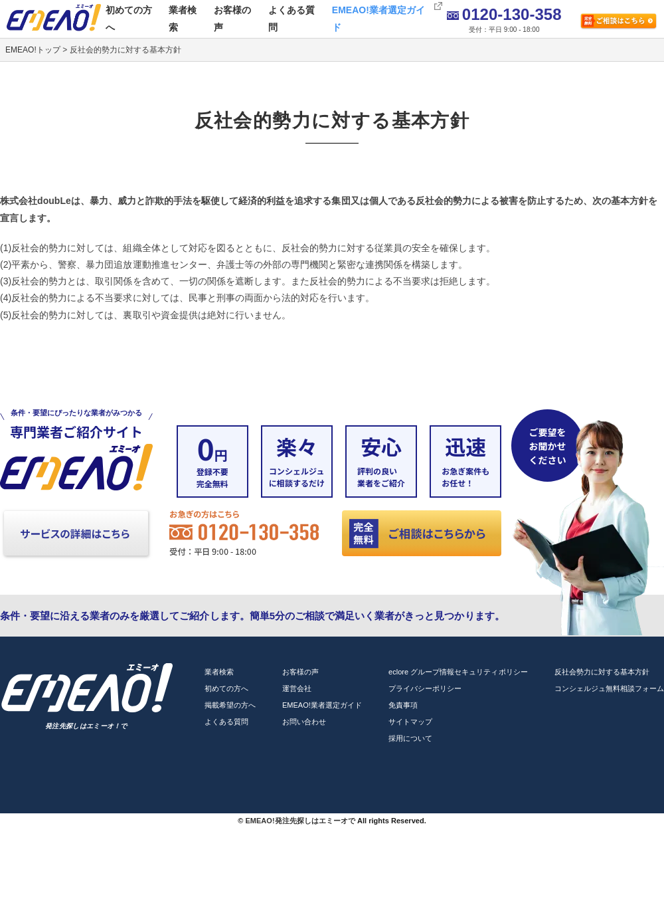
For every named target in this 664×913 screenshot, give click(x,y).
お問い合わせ (304, 722)
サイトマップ (410, 722)
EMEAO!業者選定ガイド (378, 18)
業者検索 (183, 18)
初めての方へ (129, 18)
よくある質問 (291, 18)
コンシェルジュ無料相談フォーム (609, 688)
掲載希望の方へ (230, 705)
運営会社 (296, 688)
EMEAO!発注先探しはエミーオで (300, 821)
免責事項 (403, 705)
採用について (410, 738)
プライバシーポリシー (424, 688)
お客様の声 (232, 18)
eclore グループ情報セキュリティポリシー (458, 672)
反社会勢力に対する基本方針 (601, 672)
